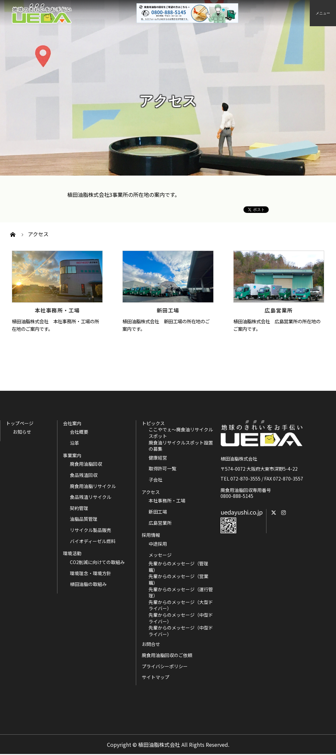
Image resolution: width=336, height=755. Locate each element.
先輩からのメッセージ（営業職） (178, 579)
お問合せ (151, 644)
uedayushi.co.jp (241, 512)
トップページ (19, 423)
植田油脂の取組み (88, 584)
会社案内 (72, 423)
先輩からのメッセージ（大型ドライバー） (181, 605)
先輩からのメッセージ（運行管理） (181, 592)
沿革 (74, 443)
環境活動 (72, 553)
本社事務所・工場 (57, 310)
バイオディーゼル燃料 (93, 541)
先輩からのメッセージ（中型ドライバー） (181, 618)
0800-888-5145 (236, 496)
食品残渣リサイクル (90, 497)
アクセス (151, 492)
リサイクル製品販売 (90, 530)
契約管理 (79, 508)
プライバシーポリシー (165, 666)
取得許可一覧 (162, 468)
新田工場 (168, 310)
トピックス (153, 423)
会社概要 (79, 432)
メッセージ (160, 555)
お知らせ (22, 432)
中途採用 (158, 544)
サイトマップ (155, 677)
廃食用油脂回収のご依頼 (167, 655)
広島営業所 (278, 310)
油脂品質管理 (83, 519)
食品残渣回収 (83, 475)
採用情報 (151, 535)
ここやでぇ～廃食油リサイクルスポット (181, 432)
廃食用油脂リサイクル (93, 486)
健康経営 (158, 458)
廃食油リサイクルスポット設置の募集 (181, 446)
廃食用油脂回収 (86, 464)
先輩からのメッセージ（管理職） (178, 566)
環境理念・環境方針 (90, 573)
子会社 (155, 480)
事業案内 (72, 455)
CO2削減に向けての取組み (97, 562)
